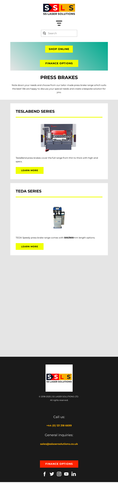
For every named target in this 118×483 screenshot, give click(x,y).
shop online (59, 49)
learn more (29, 170)
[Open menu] (59, 23)
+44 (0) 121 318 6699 (59, 425)
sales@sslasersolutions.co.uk (59, 444)
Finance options (59, 463)
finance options (59, 63)
